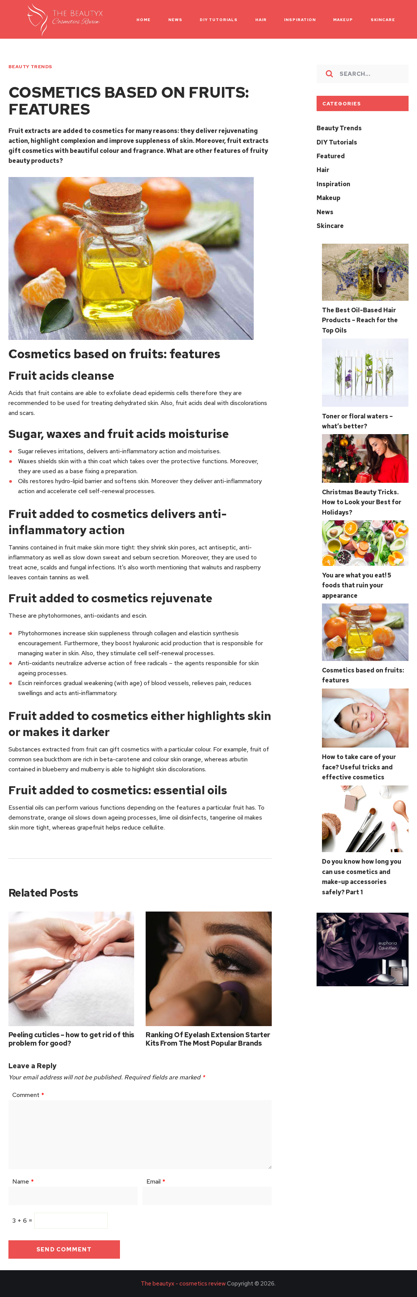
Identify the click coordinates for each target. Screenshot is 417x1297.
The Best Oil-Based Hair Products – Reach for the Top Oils (360, 319)
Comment (28, 1095)
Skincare (330, 225)
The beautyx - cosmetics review (183, 1283)
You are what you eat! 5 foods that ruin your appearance (356, 583)
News (325, 211)
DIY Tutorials (337, 142)
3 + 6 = (23, 1221)
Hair (323, 170)
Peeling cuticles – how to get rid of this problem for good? (71, 1038)
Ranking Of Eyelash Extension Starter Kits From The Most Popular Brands (208, 1038)
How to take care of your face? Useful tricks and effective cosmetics (359, 764)
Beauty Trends (30, 67)
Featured (331, 156)
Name (23, 1181)
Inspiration (333, 183)
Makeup (328, 197)
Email (155, 1181)
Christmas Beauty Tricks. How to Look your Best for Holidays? (361, 500)
